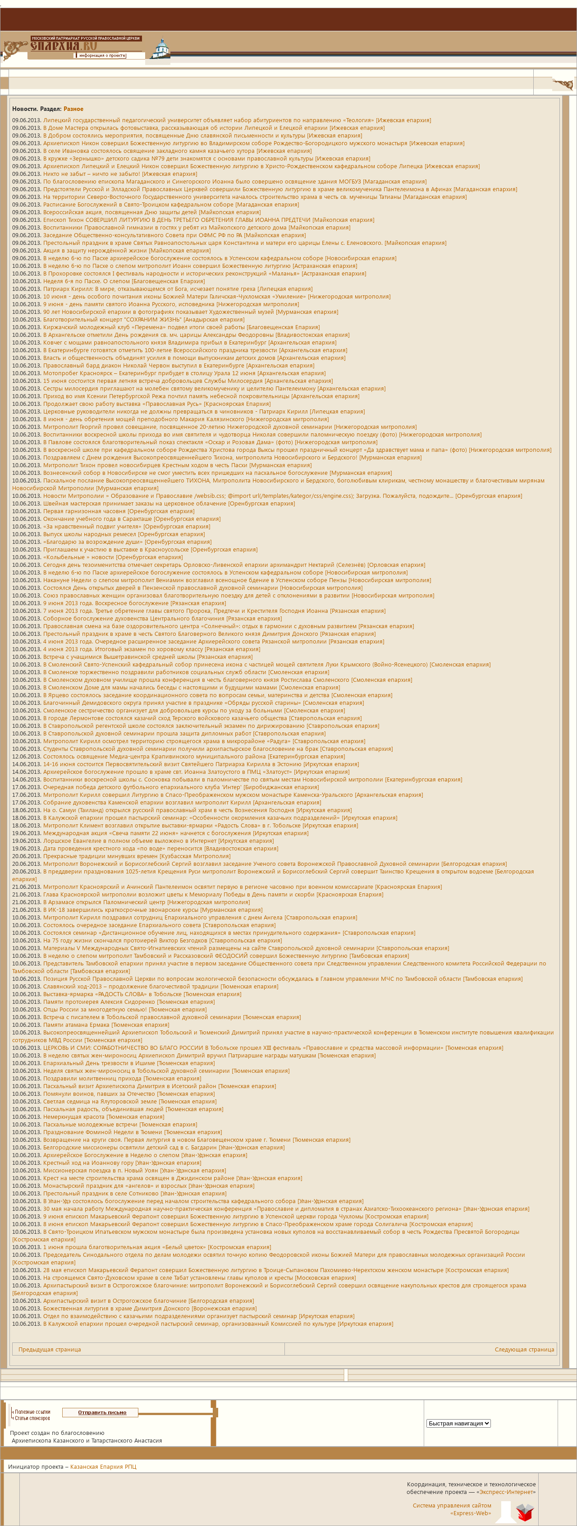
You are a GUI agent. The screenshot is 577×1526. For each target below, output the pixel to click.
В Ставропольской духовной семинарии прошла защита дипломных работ (184, 733)
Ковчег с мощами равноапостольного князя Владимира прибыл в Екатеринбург (190, 342)
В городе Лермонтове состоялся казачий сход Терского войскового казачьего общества (202, 718)
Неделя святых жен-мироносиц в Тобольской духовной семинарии (166, 1070)
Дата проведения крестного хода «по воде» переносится (161, 848)
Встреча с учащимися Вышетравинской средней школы (148, 656)
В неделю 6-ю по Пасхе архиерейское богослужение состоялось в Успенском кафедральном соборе (220, 258)
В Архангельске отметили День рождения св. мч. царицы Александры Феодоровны (196, 334)
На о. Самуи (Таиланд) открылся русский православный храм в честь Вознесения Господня (197, 810)
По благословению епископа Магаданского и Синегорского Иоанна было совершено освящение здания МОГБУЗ (235, 181)
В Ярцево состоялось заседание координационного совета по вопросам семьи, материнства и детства (218, 695)
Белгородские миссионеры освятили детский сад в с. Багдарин (164, 1147)
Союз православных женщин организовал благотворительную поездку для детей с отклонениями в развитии (239, 595)
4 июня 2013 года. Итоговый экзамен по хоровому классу (152, 649)
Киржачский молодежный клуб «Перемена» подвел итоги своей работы (181, 327)
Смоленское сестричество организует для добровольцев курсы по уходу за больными (194, 710)
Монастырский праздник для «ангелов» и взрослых (149, 1185)
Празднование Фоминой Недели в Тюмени (132, 1131)
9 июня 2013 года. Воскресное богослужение (134, 603)
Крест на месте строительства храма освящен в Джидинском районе (172, 1177)
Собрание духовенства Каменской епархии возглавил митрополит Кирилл (182, 802)
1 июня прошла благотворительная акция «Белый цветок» (157, 1246)
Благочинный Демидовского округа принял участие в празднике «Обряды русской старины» (203, 702)
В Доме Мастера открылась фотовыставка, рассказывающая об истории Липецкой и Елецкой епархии (214, 127)
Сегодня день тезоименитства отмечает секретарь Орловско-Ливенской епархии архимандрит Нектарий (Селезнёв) (234, 564)
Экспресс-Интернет (506, 1491)
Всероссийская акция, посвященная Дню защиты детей (152, 212)
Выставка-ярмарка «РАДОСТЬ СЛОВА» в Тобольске (142, 993)
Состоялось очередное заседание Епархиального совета (159, 924)
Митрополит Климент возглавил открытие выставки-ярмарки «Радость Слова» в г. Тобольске (200, 825)
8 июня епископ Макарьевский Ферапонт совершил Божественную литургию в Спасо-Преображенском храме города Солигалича (258, 1223)
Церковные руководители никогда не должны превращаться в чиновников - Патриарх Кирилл (204, 411)
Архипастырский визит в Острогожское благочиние (148, 1300)
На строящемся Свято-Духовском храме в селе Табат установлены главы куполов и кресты (199, 1277)
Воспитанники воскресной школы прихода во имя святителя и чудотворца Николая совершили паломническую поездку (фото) (262, 434)
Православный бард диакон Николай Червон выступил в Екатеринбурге (179, 365)
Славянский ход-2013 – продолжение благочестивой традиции (161, 986)
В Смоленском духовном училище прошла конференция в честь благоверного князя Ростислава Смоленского (227, 679)
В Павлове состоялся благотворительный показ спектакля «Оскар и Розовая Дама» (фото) (210, 442)
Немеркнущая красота (104, 1116)
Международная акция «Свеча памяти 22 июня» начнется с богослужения (176, 833)
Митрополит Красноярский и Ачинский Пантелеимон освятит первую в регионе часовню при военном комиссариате (242, 886)
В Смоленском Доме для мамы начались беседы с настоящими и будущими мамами (191, 687)
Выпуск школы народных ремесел (124, 534)
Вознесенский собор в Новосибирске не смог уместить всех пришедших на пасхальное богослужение (217, 472)
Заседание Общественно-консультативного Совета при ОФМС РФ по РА (174, 235)
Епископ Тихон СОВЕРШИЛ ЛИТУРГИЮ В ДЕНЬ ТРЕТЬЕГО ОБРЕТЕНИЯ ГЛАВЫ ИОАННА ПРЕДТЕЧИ (209, 219)
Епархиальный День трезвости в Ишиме (129, 1062)
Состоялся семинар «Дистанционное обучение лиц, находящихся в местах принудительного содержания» (229, 932)
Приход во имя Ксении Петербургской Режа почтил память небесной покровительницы (201, 396)
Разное (73, 108)
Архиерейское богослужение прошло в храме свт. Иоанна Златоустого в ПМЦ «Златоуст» (196, 771)
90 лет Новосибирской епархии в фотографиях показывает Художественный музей (191, 311)
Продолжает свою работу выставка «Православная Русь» (157, 403)
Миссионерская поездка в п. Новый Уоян (134, 1170)
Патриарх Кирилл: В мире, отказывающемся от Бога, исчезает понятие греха (178, 288)
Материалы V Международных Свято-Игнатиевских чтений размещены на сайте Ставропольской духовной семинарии (246, 947)
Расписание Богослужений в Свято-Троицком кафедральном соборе (171, 204)
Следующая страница (524, 1349)
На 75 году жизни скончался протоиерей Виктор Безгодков (162, 940)
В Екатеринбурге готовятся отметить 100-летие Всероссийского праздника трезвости (195, 350)
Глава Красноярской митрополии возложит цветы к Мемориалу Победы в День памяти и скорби (213, 894)
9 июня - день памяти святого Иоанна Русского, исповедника (171, 304)
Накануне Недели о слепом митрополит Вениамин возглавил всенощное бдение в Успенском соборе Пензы (237, 580)
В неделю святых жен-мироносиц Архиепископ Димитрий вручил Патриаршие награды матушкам (209, 1055)
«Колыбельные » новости (113, 557)
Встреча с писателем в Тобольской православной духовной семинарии (172, 1016)
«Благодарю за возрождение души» (127, 541)
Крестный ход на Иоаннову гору (122, 1162)
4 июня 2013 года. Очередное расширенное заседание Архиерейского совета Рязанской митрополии (214, 641)
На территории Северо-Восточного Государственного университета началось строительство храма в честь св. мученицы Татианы (255, 196)
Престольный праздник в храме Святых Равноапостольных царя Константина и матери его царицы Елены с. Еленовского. (245, 242)
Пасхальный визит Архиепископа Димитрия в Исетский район (159, 1085)
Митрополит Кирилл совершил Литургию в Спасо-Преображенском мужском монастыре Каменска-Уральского (233, 794)
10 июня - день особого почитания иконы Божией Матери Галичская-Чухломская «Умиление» (217, 296)
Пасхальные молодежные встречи (120, 1124)
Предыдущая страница (49, 1349)
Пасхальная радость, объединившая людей (133, 1108)
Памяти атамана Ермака (106, 1024)
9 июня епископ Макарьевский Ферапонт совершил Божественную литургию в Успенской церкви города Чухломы (236, 1216)
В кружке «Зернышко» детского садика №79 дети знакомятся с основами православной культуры (207, 158)
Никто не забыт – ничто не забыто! (120, 173)
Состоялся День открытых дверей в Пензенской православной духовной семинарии (203, 587)
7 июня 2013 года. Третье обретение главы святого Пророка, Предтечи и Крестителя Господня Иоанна (214, 610)
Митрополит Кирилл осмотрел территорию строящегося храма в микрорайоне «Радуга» (204, 741)
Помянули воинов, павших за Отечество (129, 1093)
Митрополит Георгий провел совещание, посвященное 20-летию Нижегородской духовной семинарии (230, 426)
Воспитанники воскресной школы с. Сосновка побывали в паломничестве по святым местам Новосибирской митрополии (253, 779)
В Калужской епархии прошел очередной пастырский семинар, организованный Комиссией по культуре (218, 1323)
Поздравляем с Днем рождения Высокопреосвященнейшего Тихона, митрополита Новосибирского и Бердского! (232, 457)
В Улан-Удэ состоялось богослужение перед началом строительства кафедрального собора (203, 1200)
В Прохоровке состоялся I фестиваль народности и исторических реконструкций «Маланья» (204, 273)
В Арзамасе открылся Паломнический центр (146, 901)
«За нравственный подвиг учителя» (127, 526)
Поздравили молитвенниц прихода (122, 1078)
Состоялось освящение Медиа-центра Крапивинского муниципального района (194, 756)
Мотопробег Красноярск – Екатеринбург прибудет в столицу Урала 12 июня (184, 373)
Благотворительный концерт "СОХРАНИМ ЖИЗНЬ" (144, 319)
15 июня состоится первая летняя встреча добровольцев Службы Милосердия (188, 380)
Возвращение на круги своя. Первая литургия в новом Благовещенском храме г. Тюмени (197, 1139)
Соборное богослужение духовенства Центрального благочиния (162, 618)
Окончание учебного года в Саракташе (132, 518)
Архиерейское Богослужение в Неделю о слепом (145, 1154)
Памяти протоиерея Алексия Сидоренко (129, 1001)
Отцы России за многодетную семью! (125, 1009)
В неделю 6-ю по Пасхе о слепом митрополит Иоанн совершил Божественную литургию (200, 265)
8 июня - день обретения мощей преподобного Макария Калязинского (186, 419)
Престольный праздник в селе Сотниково (135, 1193)
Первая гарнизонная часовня (119, 511)
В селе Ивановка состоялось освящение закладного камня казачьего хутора (177, 150)
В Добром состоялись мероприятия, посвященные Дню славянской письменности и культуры (202, 135)
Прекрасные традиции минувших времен (137, 856)
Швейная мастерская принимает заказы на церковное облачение (169, 503)
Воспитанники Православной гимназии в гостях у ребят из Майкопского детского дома (197, 227)
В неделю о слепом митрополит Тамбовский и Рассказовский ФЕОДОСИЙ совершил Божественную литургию (226, 955)
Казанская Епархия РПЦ (103, 1466)
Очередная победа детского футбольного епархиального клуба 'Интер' (181, 787)
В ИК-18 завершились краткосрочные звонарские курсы (153, 909)
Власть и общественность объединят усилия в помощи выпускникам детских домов (194, 357)
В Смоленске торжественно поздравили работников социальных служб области (186, 672)
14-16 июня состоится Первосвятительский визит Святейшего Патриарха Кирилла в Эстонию (201, 764)
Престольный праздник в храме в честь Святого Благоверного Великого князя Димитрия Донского (209, 633)
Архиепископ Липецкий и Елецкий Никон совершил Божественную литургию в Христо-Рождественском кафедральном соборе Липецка (261, 166)
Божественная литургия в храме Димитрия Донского (150, 1308)
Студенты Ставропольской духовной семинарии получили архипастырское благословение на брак (218, 748)
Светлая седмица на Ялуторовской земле (130, 1101)
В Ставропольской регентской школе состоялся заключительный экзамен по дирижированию (211, 725)
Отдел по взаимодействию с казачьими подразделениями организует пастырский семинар (199, 1315)
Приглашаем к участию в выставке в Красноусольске (150, 549)
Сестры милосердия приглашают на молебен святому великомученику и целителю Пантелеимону (214, 388)
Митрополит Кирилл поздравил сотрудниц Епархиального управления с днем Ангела (200, 917)
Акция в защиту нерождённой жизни (127, 250)
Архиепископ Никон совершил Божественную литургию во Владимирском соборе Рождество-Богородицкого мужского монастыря (254, 143)
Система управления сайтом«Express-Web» (452, 1509)
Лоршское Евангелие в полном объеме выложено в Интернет (158, 840)
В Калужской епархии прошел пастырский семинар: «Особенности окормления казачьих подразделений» (220, 817)
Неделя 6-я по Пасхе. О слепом (124, 281)
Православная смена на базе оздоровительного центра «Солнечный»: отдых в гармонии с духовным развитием (228, 626)
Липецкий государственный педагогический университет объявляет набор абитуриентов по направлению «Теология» (237, 120)
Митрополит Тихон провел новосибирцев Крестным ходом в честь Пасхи (177, 465)
